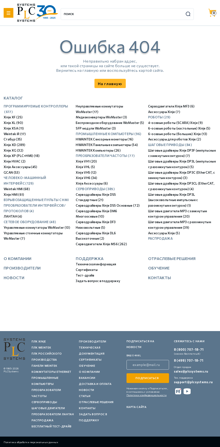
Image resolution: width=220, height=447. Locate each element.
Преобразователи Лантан (53, 414)
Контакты (159, 277)
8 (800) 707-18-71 (188, 349)
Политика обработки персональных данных (31, 442)
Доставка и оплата (95, 383)
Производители (22, 268)
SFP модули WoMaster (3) (96, 128)
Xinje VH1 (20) (86, 161)
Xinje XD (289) (14, 145)
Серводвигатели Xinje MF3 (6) (171, 106)
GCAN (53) (12, 172)
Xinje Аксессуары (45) (20, 167)
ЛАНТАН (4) (13, 216)
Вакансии (87, 377)
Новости (14, 277)
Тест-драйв (85, 275)
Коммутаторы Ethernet (51, 371)
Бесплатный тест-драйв (52, 426)
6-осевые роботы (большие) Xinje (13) (177, 134)
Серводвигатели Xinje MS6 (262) (101, 244)
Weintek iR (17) (15, 134)
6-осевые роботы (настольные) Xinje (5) (179, 128)
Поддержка (89, 258)
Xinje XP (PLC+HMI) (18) (22, 156)
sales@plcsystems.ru (191, 371)
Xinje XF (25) (13, 117)
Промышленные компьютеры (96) (108, 134)
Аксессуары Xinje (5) (164, 233)
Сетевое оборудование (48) (30, 222)
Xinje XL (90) (13, 123)
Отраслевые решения (172, 258)
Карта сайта (137, 406)
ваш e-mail (134, 355)
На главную (110, 83)
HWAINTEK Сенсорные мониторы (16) (104, 139)
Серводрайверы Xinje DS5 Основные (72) (108, 205)
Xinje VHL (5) (85, 167)
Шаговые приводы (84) (170, 145)
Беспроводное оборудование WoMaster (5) (110, 123)
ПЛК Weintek (41, 347)
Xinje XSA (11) (14, 128)
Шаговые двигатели (48, 408)
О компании (17, 258)
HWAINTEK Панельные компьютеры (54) (107, 145)
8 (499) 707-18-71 (188, 360)
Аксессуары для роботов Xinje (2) (174, 139)
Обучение (159, 268)
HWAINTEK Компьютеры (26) (98, 150)
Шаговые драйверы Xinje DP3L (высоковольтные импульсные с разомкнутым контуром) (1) (173, 200)
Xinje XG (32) (13, 150)
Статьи (84, 396)
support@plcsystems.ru (193, 382)
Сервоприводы (44, 402)
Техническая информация (96, 264)
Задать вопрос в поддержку (98, 281)
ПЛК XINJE (39, 341)
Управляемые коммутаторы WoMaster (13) (37, 227)
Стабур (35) (13, 139)
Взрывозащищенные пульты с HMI (36, 200)
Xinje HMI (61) (14, 194)
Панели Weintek (44, 365)
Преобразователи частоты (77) (105, 156)
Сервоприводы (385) (95, 189)
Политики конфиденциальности (147, 395)
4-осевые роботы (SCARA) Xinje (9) (175, 123)
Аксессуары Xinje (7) (164, 112)
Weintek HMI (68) (17, 189)
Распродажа (160, 238)
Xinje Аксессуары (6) (92, 183)
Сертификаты (87, 270)
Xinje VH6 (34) (86, 178)
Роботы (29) (159, 117)
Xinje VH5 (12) (86, 172)
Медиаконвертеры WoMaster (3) (101, 117)
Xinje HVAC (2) (14, 161)
